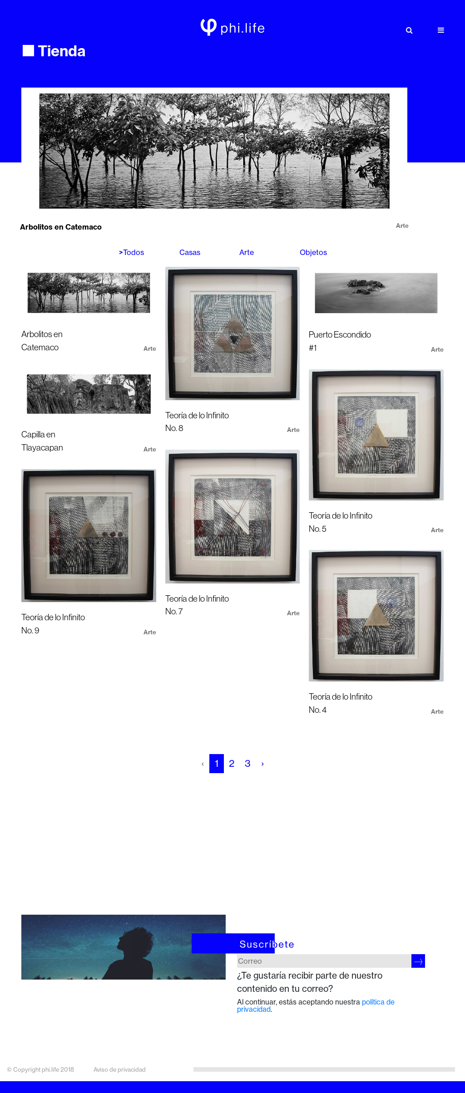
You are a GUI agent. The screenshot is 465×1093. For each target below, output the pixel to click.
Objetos (313, 252)
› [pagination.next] (262, 763)
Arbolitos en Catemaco (61, 226)
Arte (246, 252)
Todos (133, 252)
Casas (189, 252)
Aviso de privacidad (120, 1069)
